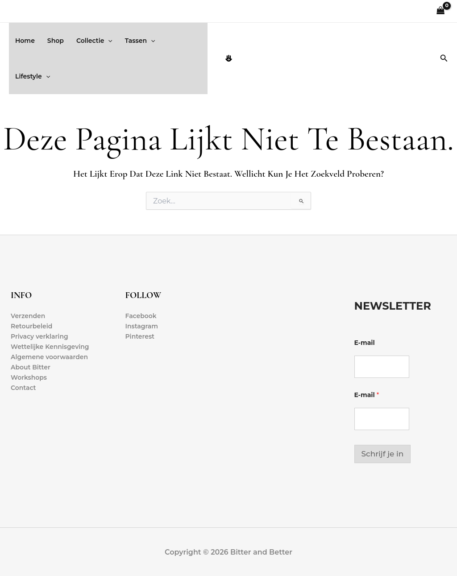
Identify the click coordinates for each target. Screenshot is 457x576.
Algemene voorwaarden (49, 357)
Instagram (141, 326)
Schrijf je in (382, 453)
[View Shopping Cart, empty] (440, 11)
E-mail (364, 343)
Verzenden (28, 316)
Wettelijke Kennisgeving (50, 347)
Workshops (29, 378)
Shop (55, 41)
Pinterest (140, 336)
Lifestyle (32, 76)
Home (25, 41)
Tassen (140, 40)
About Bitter (30, 368)
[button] (108, 40)
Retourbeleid (32, 326)
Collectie (94, 40)
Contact (23, 388)
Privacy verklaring (39, 336)
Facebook (141, 316)
